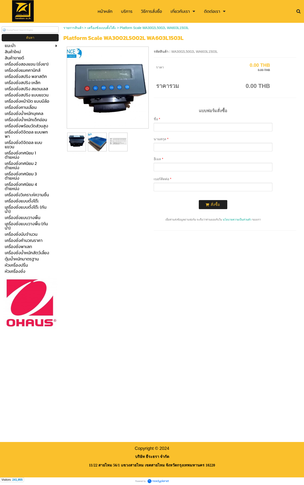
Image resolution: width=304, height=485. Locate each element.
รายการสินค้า (73, 28)
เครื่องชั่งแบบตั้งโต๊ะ (101, 28)
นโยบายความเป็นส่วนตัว (237, 219)
